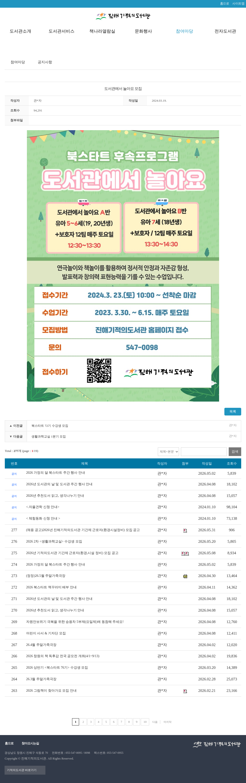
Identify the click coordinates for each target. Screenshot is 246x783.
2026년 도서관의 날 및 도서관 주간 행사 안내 (59, 484)
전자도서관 (225, 31)
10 (145, 722)
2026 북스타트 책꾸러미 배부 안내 (51, 587)
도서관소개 (20, 31)
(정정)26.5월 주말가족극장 (45, 576)
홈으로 (224, 3)
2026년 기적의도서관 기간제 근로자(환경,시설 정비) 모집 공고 (72, 553)
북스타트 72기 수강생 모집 (49, 425)
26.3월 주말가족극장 (41, 679)
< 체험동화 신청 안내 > (43, 518)
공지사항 (45, 62)
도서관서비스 (61, 31)
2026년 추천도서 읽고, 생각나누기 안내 (55, 495)
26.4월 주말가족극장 (41, 645)
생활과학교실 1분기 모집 (48, 436)
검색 (235, 451)
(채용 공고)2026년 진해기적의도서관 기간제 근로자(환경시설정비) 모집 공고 (83, 530)
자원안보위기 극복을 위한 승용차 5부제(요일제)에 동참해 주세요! (75, 622)
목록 (232, 411)
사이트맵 (238, 3)
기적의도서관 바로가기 (22, 769)
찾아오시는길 (30, 743)
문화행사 (143, 31)
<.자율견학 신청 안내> (42, 507)
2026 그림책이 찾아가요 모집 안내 (51, 690)
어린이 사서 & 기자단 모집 (46, 633)
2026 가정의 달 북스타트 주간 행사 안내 (55, 472)
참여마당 (184, 31)
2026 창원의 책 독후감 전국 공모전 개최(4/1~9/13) (62, 656)
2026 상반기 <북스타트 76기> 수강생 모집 (57, 667)
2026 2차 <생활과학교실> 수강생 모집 (54, 541)
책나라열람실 (102, 31)
